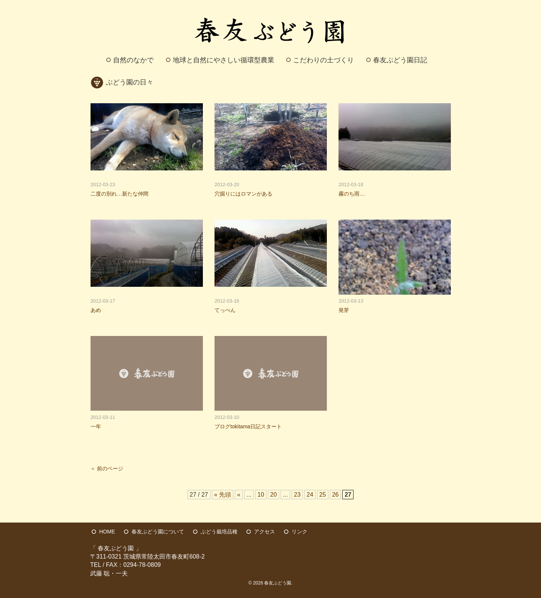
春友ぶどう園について (157, 532)
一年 (96, 426)
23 (297, 494)
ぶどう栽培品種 (219, 532)
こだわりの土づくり (323, 60)
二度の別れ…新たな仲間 (119, 194)
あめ (96, 310)
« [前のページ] (238, 494)
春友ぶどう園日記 (400, 60)
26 (335, 494)
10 (260, 494)
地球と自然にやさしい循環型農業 (223, 60)
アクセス (264, 532)
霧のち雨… (352, 194)
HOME (107, 532)
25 (322, 494)
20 (273, 494)
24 (310, 494)
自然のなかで (133, 60)
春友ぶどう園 (277, 583)
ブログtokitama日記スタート (248, 426)
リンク (299, 532)
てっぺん (225, 310)
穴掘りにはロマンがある (243, 194)
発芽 (344, 310)
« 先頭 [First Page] (222, 494)
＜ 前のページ (106, 468)
